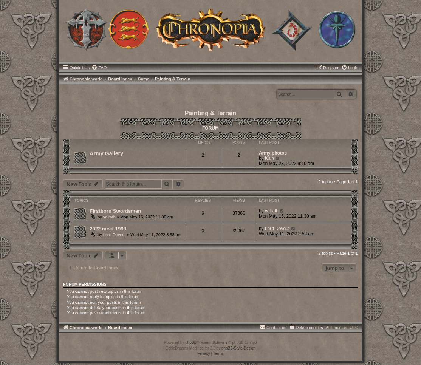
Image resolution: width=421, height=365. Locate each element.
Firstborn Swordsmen (115, 211)
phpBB (191, 342)
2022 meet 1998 (108, 229)
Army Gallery (106, 153)
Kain (269, 158)
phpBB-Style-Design (238, 348)
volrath (109, 217)
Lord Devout (114, 234)
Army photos (273, 153)
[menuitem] (99, 67)
